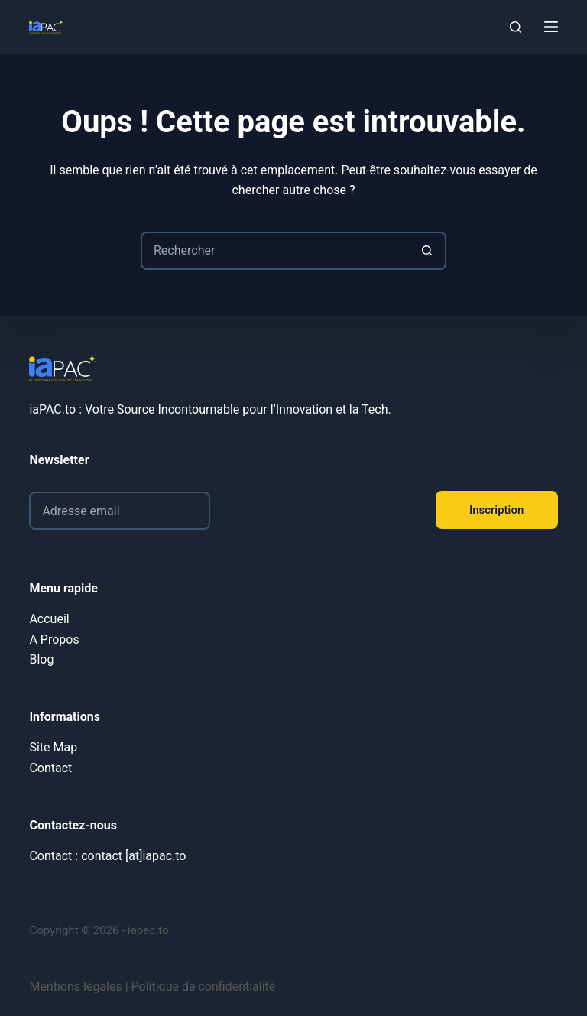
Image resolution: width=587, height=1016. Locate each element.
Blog (41, 659)
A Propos (54, 639)
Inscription (496, 510)
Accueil (49, 619)
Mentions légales (75, 986)
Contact (50, 768)
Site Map (53, 747)
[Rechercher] (515, 27)
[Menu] (551, 27)
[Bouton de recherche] (427, 251)
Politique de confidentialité (203, 986)
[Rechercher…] (274, 251)
